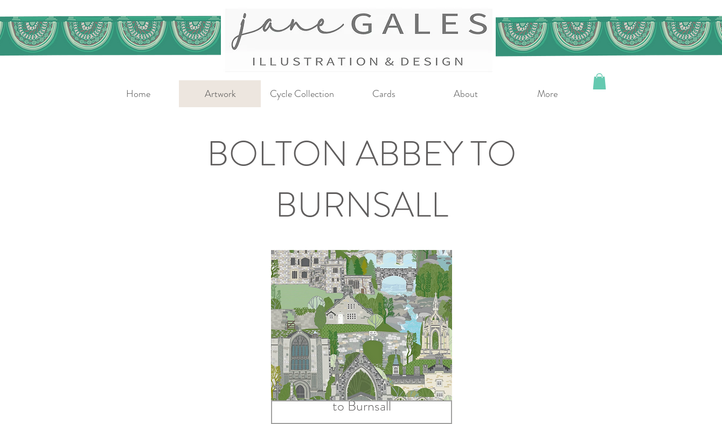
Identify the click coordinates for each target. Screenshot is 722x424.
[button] (599, 81)
